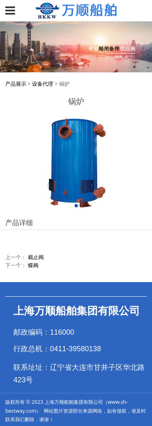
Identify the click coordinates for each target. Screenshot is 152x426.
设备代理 (42, 83)
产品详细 (19, 222)
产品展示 (15, 83)
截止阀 (36, 257)
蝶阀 (33, 265)
